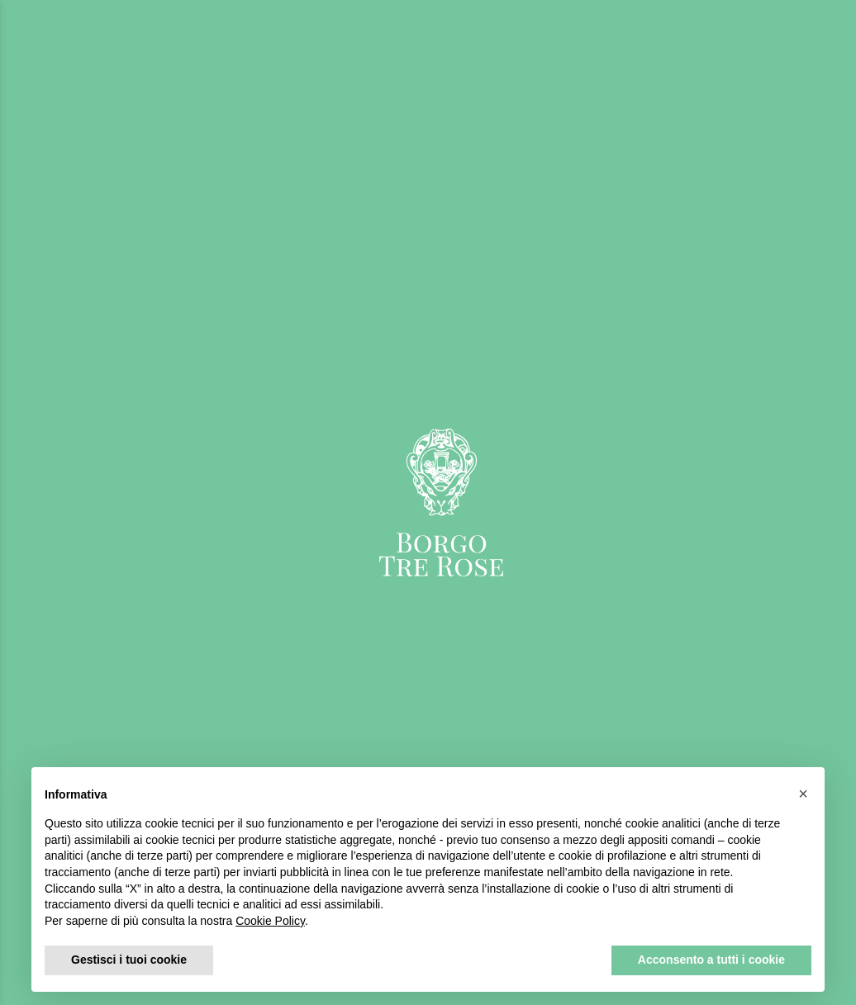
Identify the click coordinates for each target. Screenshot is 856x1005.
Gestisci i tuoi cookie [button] (129, 959)
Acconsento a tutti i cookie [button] (711, 959)
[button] (803, 793)
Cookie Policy (270, 920)
